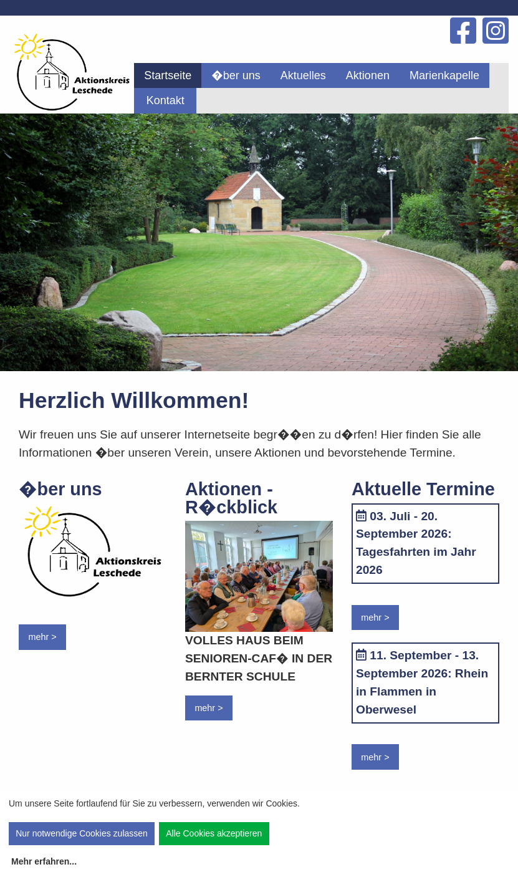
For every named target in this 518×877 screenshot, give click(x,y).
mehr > (42, 637)
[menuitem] (167, 75)
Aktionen (368, 75)
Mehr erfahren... (44, 861)
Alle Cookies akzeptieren (214, 833)
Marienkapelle (444, 75)
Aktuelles (303, 75)
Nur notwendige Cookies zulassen (82, 833)
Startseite (167, 75)
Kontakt (165, 100)
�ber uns (236, 75)
